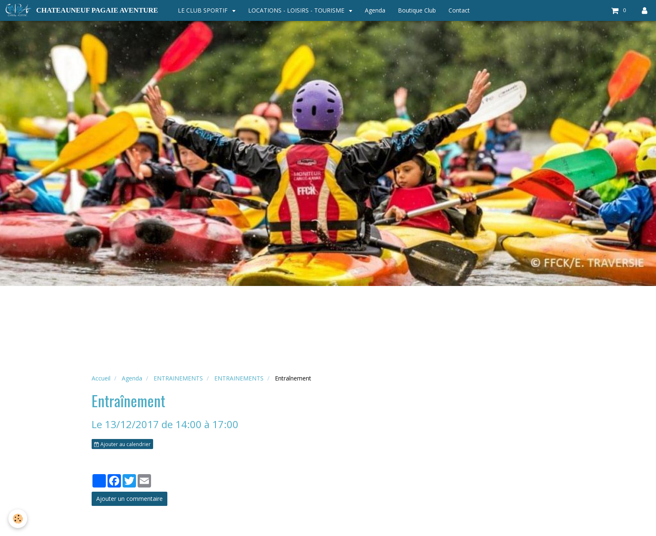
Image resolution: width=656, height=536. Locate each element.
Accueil (101, 378)
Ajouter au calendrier (122, 444)
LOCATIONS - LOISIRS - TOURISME (297, 10)
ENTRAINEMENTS (178, 378)
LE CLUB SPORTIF (203, 10)
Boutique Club (417, 10)
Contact (459, 10)
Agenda (375, 10)
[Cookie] (17, 518)
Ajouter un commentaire (129, 499)
